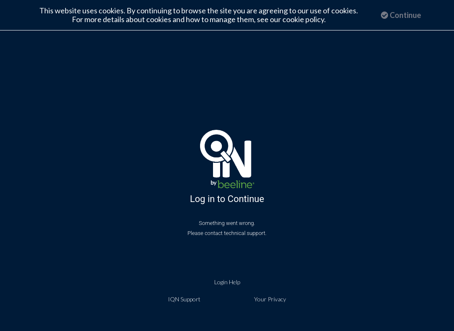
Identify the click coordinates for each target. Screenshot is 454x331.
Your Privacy (270, 298)
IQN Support (184, 298)
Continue (401, 15)
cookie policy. (304, 19)
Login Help (227, 281)
